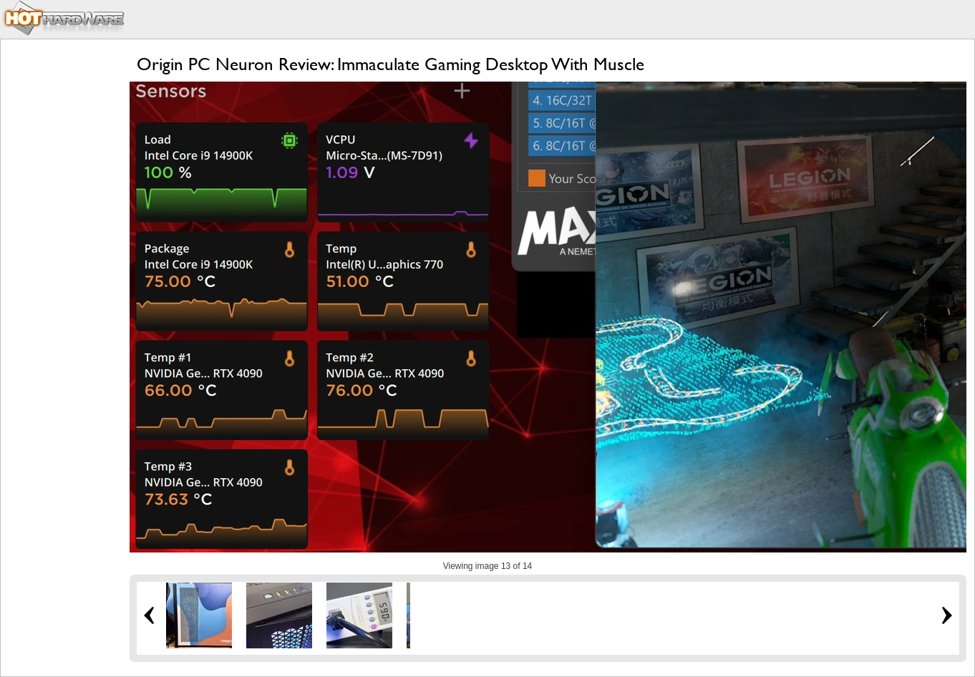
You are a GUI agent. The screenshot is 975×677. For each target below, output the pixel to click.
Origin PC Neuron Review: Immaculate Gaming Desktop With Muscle (390, 64)
